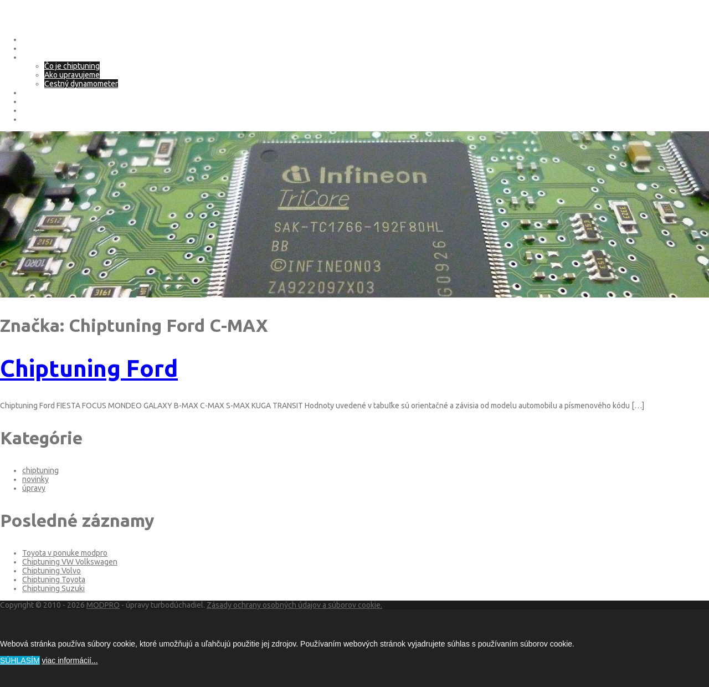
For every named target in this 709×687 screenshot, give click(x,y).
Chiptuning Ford (89, 368)
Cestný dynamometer (81, 83)
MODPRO (103, 605)
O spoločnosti (46, 48)
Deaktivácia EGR (49, 110)
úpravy (33, 488)
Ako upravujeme (72, 74)
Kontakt (35, 119)
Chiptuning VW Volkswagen (69, 561)
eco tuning (40, 92)
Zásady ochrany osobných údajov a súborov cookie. (294, 605)
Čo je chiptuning (72, 65)
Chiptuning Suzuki (53, 588)
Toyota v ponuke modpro (64, 552)
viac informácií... (69, 660)
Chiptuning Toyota (53, 579)
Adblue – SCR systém (58, 101)
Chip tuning (41, 57)
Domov (34, 39)
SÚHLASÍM (20, 660)
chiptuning (40, 470)
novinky (35, 479)
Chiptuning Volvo (51, 570)
